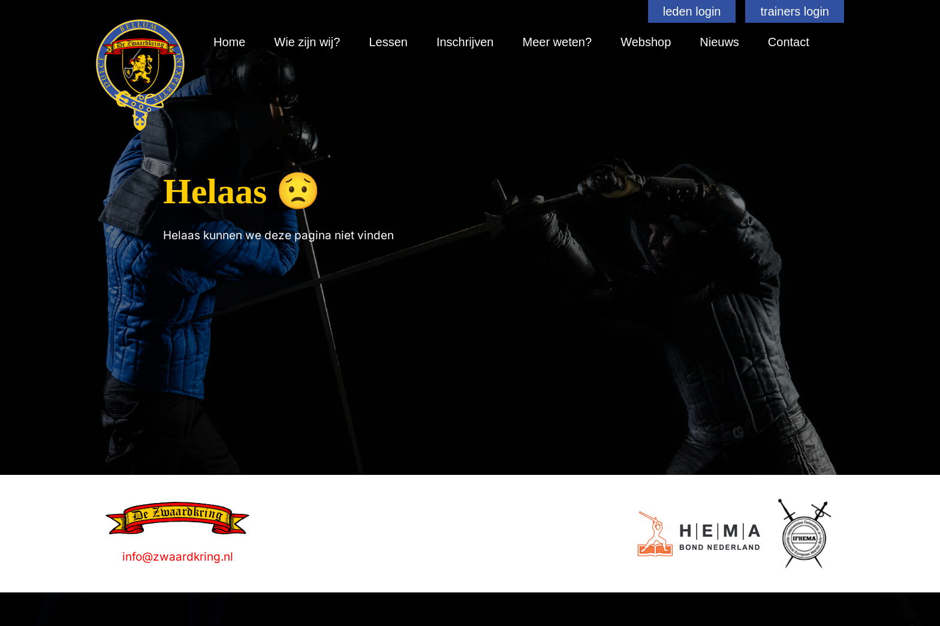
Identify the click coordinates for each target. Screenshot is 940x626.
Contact (788, 42)
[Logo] (698, 533)
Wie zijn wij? (307, 42)
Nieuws (719, 42)
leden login (692, 11)
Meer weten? (557, 42)
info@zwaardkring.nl (177, 557)
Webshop (645, 42)
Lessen (388, 42)
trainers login (794, 11)
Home (229, 42)
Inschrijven (465, 42)
